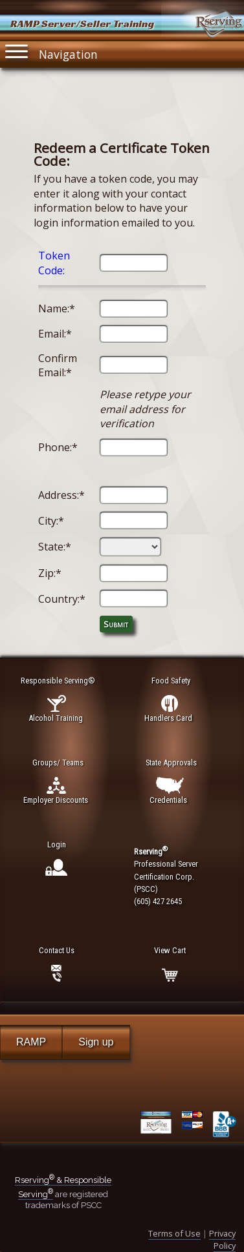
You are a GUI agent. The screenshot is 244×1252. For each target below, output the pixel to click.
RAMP (31, 1041)
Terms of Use (174, 1233)
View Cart (169, 950)
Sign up (95, 1041)
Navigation (51, 51)
